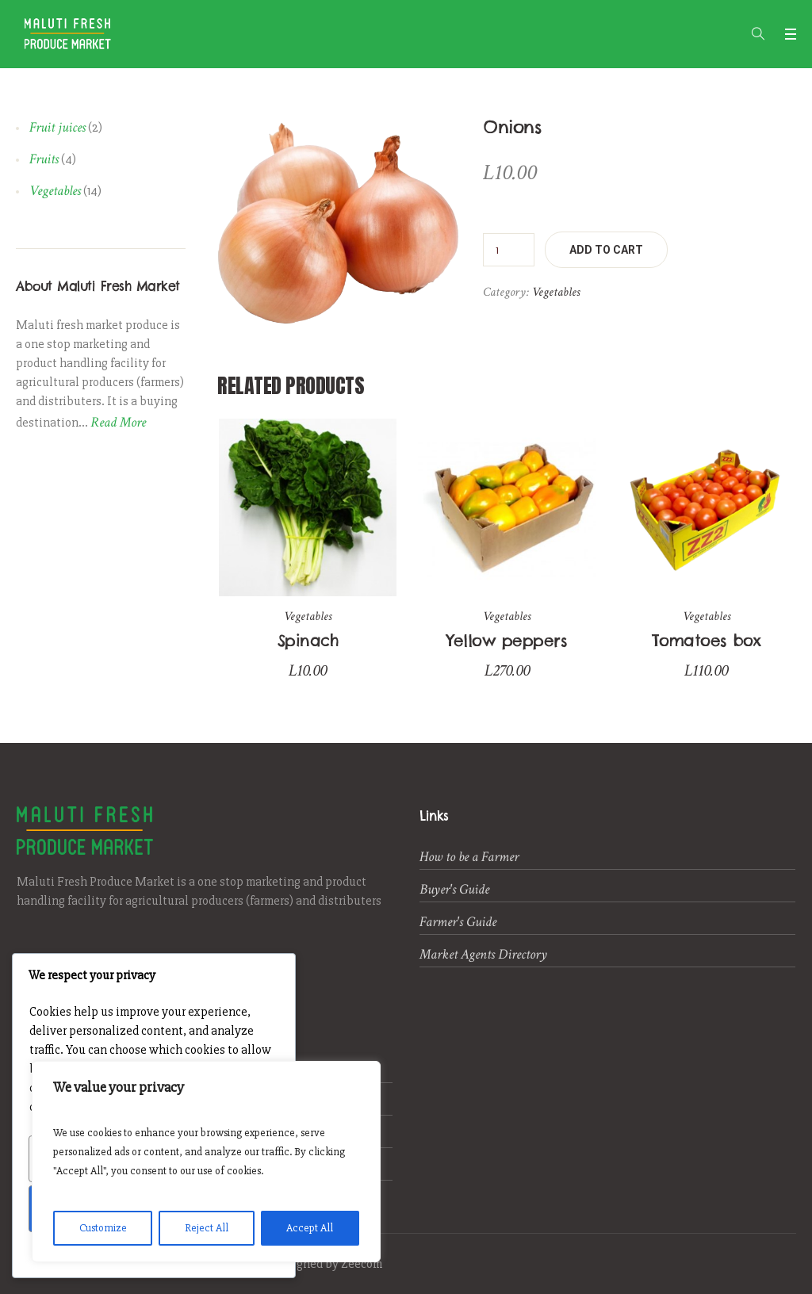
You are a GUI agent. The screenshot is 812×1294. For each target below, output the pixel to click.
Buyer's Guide (454, 889)
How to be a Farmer (469, 857)
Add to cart (606, 249)
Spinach (308, 640)
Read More (118, 422)
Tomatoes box (706, 640)
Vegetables (556, 292)
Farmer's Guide (457, 922)
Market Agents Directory (483, 954)
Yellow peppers (506, 640)
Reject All (206, 1228)
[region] (206, 1161)
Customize (103, 1228)
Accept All (309, 1228)
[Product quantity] (508, 249)
